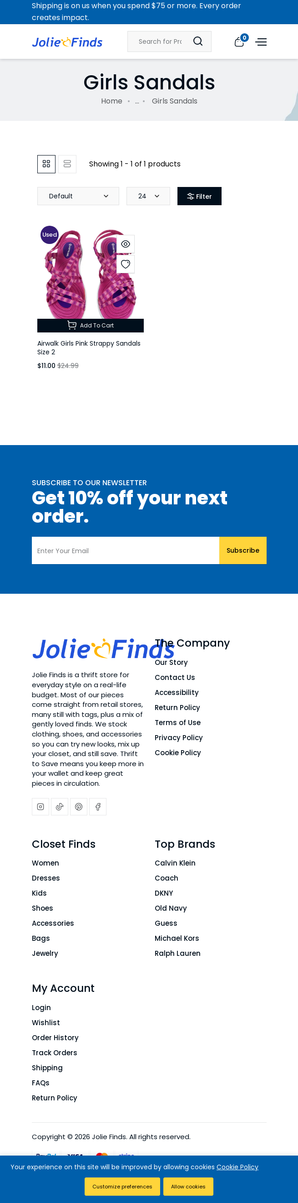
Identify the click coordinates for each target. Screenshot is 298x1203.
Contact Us (175, 677)
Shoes (42, 908)
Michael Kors (177, 938)
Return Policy (177, 707)
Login (41, 1007)
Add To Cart (90, 325)
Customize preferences (122, 1186)
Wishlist (46, 1022)
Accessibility (177, 692)
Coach (166, 878)
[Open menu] (260, 41)
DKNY (164, 893)
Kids (39, 893)
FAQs (41, 1083)
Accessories (53, 923)
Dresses (46, 878)
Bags (41, 938)
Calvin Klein (175, 863)
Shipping (47, 1068)
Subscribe (243, 550)
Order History (55, 1037)
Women (45, 863)
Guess (166, 923)
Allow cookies (188, 1186)
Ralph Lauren (178, 953)
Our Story (171, 662)
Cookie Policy (178, 752)
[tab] (46, 164)
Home (111, 101)
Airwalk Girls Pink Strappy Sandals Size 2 (89, 348)
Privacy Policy (179, 737)
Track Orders (54, 1053)
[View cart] (239, 41)
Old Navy (171, 908)
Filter (199, 196)
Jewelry (45, 953)
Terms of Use (178, 722)
